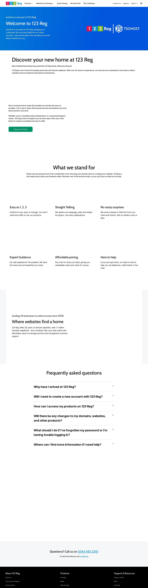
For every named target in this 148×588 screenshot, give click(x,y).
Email (62, 581)
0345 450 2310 (88, 551)
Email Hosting (62, 3)
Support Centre (119, 577)
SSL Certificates (89, 3)
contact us (84, 556)
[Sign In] (134, 3)
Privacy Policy (10, 585)
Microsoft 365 (75, 3)
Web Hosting (65, 585)
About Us (8, 577)
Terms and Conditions (12, 581)
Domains (63, 577)
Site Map (117, 585)
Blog (115, 581)
